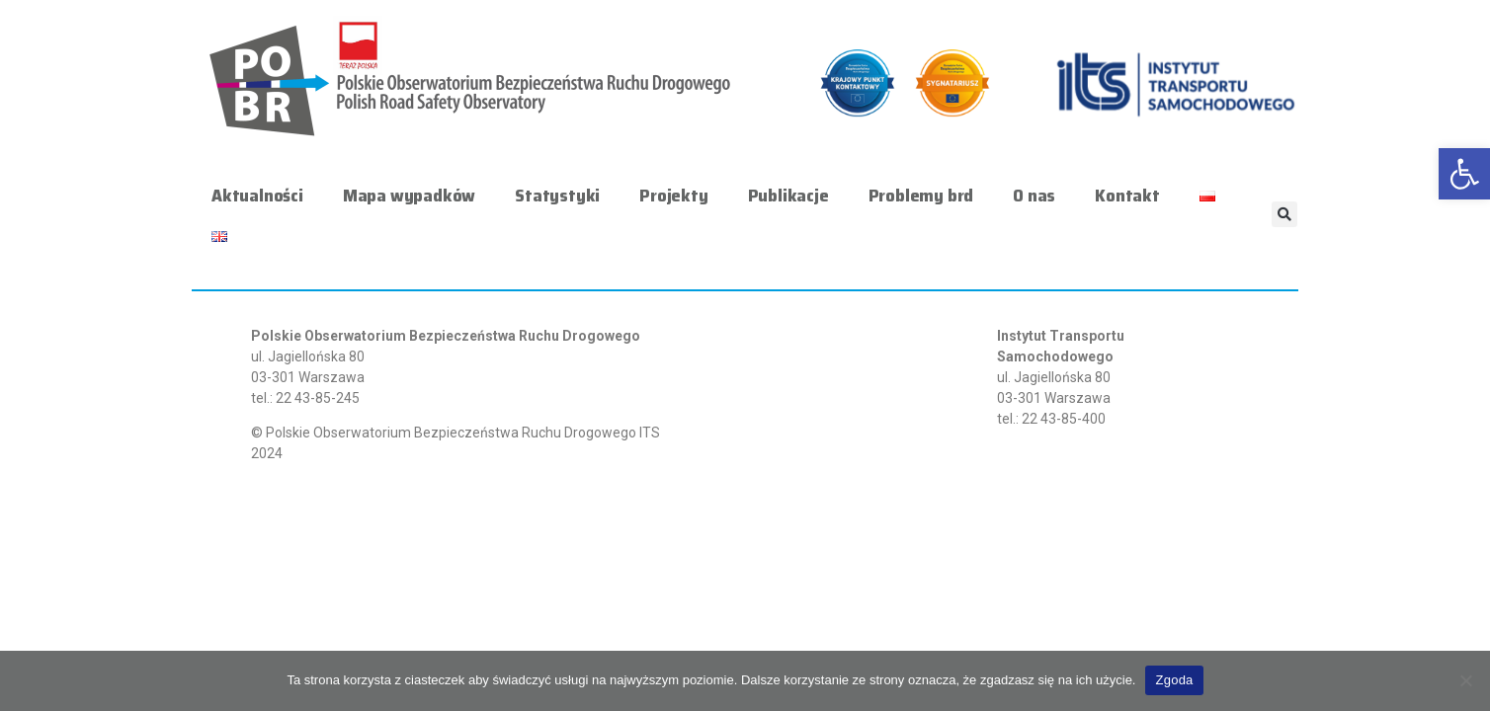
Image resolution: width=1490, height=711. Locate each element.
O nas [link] (1034, 195)
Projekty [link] (673, 195)
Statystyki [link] (557, 195)
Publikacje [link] (788, 195)
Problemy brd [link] (921, 195)
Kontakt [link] (1127, 195)
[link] (1464, 173)
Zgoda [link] (1174, 679)
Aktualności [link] (257, 195)
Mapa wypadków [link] (409, 195)
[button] (1284, 214)
